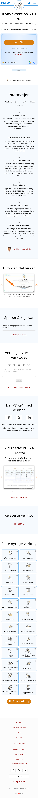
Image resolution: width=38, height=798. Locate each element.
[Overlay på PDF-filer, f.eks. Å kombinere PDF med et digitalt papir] (28, 665)
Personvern (19, 759)
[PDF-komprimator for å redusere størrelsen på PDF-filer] (10, 567)
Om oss (19, 722)
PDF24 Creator (18, 497)
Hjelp (19, 732)
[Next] (36, 285)
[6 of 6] (25, 492)
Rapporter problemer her (18, 387)
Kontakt (19, 737)
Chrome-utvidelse (19, 743)
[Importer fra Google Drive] (30, 62)
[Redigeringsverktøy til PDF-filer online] (28, 567)
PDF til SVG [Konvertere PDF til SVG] (19, 524)
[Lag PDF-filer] (28, 689)
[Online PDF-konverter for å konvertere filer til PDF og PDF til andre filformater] (28, 579)
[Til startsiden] (6, 3)
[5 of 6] (23, 492)
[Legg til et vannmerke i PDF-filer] (28, 653)
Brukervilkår (19, 754)
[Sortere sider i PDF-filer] (10, 640)
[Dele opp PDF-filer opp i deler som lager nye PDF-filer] (28, 555)
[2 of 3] (19, 300)
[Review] (19, 372)
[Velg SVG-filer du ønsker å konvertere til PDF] (19, 42)
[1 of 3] (17, 300)
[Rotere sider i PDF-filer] (28, 616)
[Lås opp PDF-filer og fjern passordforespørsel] (10, 616)
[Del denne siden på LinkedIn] (29, 417)
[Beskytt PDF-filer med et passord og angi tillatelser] (28, 604)
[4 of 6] (20, 492)
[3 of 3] (22, 300)
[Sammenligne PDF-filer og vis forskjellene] (10, 677)
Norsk (20, 776)
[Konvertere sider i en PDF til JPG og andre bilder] (28, 591)
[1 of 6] (13, 492)
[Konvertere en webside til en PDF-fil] (28, 640)
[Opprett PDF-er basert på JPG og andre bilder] (10, 591)
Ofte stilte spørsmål (19, 727)
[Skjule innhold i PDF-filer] (10, 689)
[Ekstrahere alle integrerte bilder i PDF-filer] (10, 604)
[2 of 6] (15, 492)
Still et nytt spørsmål (19, 335)
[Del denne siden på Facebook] (8, 417)
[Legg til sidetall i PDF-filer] (10, 665)
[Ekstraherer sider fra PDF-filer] (28, 628)
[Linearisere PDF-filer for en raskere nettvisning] (28, 677)
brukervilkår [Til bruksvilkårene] (19, 54)
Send (19, 380)
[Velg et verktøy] (34, 3)
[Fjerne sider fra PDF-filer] (10, 628)
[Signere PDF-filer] (10, 579)
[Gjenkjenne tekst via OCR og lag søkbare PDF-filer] (10, 653)
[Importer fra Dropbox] (34, 62)
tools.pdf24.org (19, 782)
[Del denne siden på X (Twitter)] (19, 417)
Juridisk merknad (19, 749)
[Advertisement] (19, 73)
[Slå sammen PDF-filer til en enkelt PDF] (10, 555)
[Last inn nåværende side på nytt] (19, 5)
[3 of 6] (18, 492)
